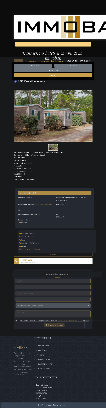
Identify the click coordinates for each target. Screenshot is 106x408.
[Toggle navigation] (53, 44)
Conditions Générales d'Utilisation (70, 326)
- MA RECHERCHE (43, 354)
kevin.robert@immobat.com (35, 249)
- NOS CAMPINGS (42, 340)
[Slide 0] (53, 153)
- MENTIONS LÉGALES (45, 363)
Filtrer (53, 75)
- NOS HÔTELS (41, 345)
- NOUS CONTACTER (44, 359)
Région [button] (72, 66)
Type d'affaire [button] (32, 66)
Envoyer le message (54, 330)
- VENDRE (40, 349)
